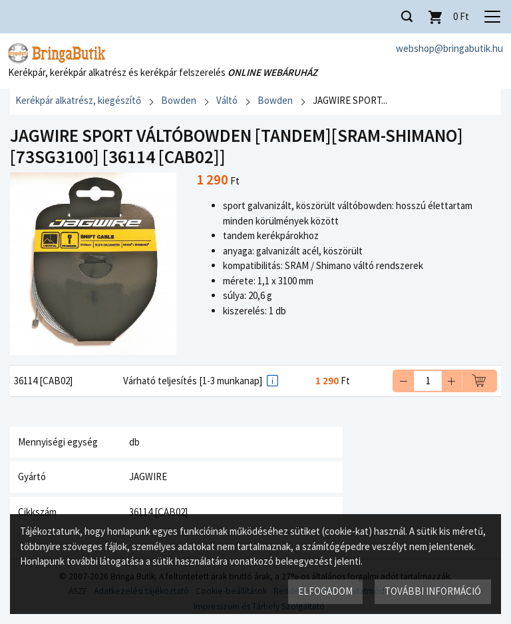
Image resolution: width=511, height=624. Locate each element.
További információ (433, 591)
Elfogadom (325, 591)
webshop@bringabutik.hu (449, 48)
